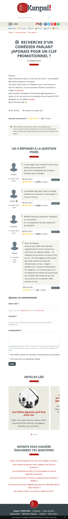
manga (31, 99)
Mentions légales (29, 514)
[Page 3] (34, 434)
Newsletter (15, 514)
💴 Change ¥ (22, 28)
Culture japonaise (20, 32)
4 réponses (34, 60)
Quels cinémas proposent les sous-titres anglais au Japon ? (34, 460)
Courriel (13, 316)
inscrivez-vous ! (39, 310)
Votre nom (14, 304)
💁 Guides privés (59, 28)
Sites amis (52, 514)
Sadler (12, 201)
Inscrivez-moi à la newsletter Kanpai (25, 359)
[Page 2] (33, 434)
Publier (12, 364)
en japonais (19, 90)
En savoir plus (52, 517)
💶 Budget (12, 28)
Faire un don (48, 511)
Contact (42, 514)
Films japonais (32, 32)
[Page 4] (36, 434)
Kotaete (11, 32)
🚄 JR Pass (47, 28)
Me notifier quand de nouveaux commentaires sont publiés (35, 354)
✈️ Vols (31, 28)
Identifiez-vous (25, 310)
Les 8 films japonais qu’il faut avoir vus (29, 413)
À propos (36, 511)
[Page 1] (31, 434)
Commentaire (15, 330)
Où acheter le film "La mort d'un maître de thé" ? (34, 491)
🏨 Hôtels (38, 28)
